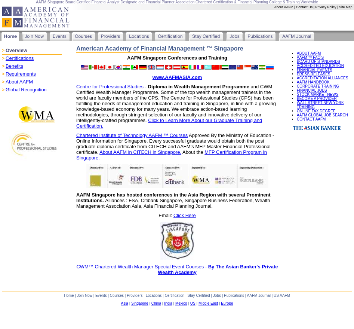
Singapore (139, 303)
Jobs (217, 295)
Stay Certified (199, 295)
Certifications (20, 58)
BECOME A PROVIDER (317, 99)
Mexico (181, 303)
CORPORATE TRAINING (318, 86)
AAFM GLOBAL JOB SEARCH (322, 115)
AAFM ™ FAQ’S (310, 57)
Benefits (14, 66)
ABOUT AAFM (309, 53)
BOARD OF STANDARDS (318, 62)
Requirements (21, 74)
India (168, 303)
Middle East (208, 303)
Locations (154, 295)
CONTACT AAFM (311, 119)
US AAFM (282, 295)
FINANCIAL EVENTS (314, 70)
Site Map (346, 7)
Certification (175, 295)
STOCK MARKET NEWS (317, 94)
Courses (117, 295)
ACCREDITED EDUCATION (320, 66)
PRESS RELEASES (313, 74)
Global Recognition (26, 89)
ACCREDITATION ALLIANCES (322, 78)
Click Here (184, 215)
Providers (134, 295)
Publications (234, 295)
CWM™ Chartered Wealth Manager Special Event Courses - (177, 269)
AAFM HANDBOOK (313, 82)
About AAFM (283, 7)
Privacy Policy (325, 7)
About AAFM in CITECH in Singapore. (140, 152)
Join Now (84, 295)
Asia (124, 303)
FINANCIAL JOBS (312, 90)
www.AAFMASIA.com (177, 77)
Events (101, 295)
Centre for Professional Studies (110, 86)
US (193, 303)
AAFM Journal (259, 295)
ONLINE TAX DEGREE (316, 111)
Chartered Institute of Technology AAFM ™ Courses (132, 135)
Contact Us (304, 7)
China (156, 303)
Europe (227, 303)
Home (69, 295)
